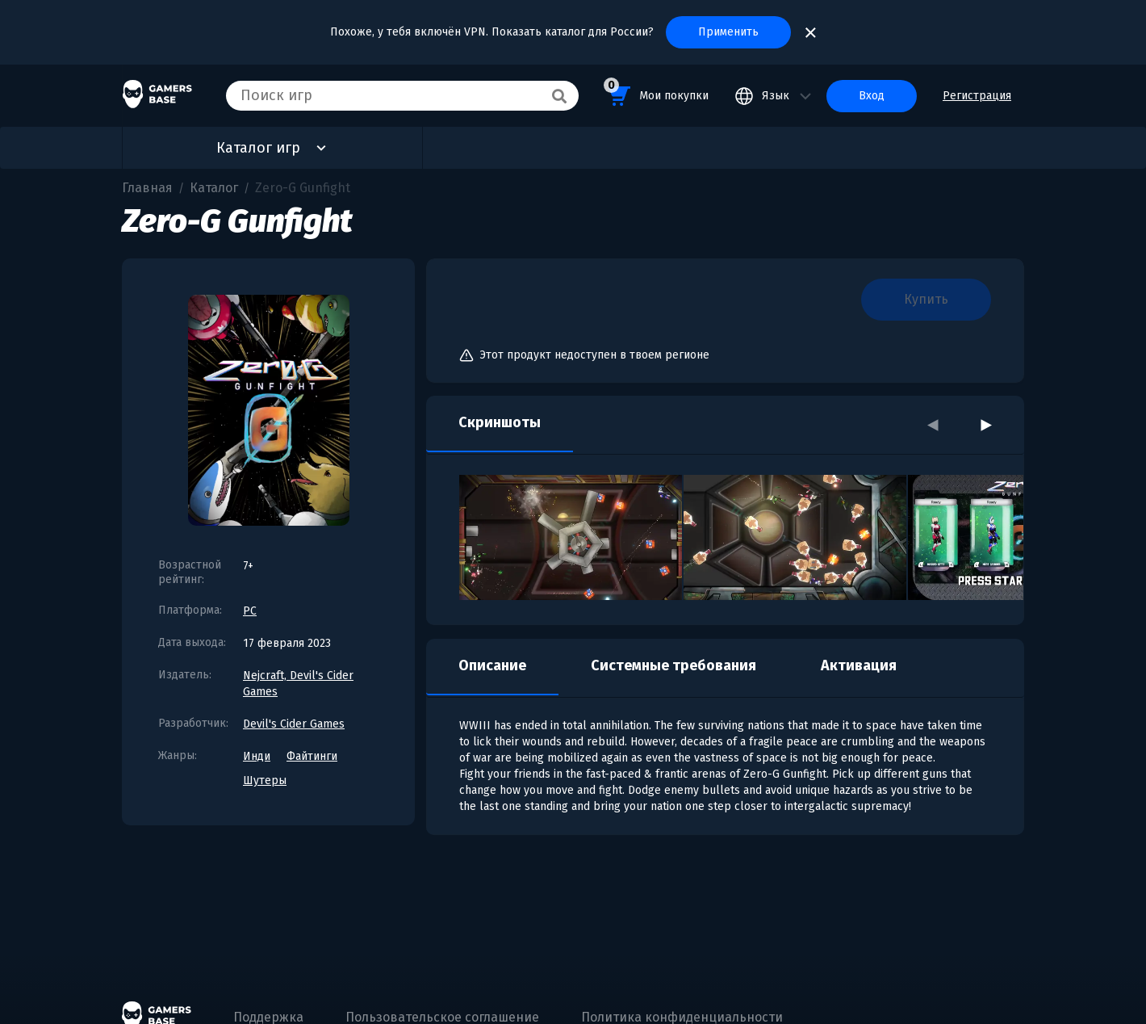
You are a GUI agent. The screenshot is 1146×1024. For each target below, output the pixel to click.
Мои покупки (656, 93)
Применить (728, 32)
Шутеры (264, 780)
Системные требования (673, 665)
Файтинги (311, 756)
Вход (872, 96)
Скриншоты (499, 422)
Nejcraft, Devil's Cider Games (298, 684)
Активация (859, 665)
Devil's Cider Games (294, 724)
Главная (147, 187)
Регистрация (977, 96)
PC (250, 611)
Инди (256, 756)
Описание (492, 665)
